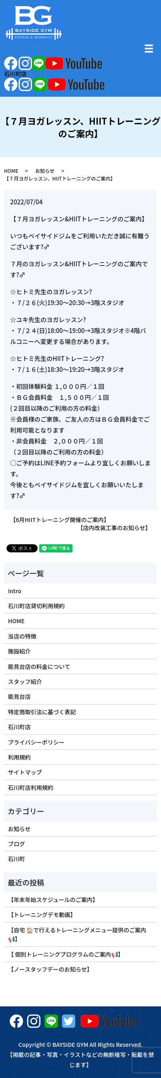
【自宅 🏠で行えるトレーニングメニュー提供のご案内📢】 (77, 934)
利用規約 (19, 757)
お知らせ (45, 170)
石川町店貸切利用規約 (36, 606)
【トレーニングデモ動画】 (42, 914)
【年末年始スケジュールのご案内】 (53, 900)
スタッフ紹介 (25, 681)
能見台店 (19, 696)
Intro (14, 591)
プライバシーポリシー (36, 742)
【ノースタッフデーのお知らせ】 (50, 969)
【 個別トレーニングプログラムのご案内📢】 (66, 954)
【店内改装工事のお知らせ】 (114, 528)
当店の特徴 (22, 636)
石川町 (16, 859)
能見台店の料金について (39, 666)
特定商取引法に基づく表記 (42, 712)
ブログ (16, 844)
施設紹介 (19, 651)
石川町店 (19, 727)
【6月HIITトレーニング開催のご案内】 (60, 520)
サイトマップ (25, 772)
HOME (11, 170)
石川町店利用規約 (30, 787)
